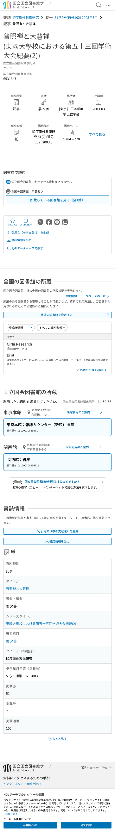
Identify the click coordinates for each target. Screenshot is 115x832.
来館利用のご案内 (85, 412)
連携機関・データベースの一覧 (87, 296)
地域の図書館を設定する (76, 314)
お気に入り (12, 222)
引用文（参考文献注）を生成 (28, 232)
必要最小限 (30, 825)
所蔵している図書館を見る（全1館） (57, 199)
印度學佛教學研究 (25, 17)
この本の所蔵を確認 (92, 369)
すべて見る (97, 134)
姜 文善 (11, 640)
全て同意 (86, 825)
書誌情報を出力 (19, 240)
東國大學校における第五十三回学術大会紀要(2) (41, 623)
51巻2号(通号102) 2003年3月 (76, 17)
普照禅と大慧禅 (17, 588)
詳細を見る (11, 813)
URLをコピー (26, 222)
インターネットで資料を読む (22, 784)
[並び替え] (20, 327)
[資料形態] (52, 327)
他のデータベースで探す (25, 248)
